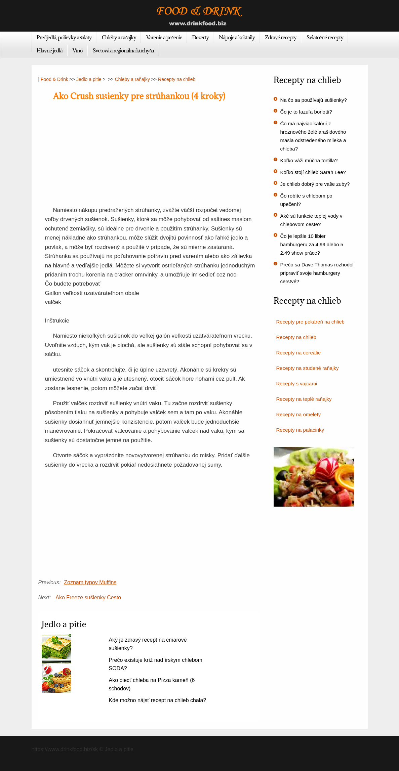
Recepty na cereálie (298, 352)
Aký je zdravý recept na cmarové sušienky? (148, 644)
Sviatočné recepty (325, 37)
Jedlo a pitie (89, 79)
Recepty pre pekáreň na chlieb (310, 322)
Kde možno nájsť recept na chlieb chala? (157, 700)
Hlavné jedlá (50, 50)
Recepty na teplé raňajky (304, 399)
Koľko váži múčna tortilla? (309, 160)
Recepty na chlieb (176, 79)
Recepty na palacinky (300, 430)
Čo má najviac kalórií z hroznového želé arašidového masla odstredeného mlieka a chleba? (313, 136)
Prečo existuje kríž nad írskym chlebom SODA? (155, 664)
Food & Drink (54, 79)
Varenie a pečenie (164, 37)
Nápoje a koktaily (237, 37)
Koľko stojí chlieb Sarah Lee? (313, 172)
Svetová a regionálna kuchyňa (123, 50)
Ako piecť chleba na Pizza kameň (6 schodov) (152, 684)
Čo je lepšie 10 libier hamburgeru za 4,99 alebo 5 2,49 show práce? (312, 244)
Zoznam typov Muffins (90, 582)
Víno (78, 50)
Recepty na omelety (298, 414)
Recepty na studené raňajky (307, 368)
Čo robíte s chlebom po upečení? (306, 200)
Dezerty (200, 37)
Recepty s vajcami (296, 383)
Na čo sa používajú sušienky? (313, 100)
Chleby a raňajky (119, 37)
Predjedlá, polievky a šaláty (64, 37)
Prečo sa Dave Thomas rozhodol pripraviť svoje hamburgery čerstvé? (317, 273)
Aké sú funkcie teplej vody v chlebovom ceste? (311, 220)
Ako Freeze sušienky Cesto (88, 597)
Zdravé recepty (280, 37)
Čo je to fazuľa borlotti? (306, 112)
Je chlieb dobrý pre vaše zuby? (315, 184)
